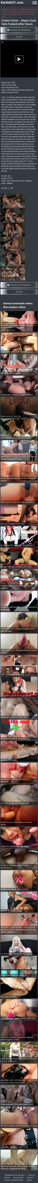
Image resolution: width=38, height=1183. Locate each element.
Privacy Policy (18, 1178)
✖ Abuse (19, 37)
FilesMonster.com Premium (15, 1175)
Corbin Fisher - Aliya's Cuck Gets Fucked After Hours (19, 22)
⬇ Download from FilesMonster (19, 30)
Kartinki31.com (12, 2)
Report (29, 1180)
